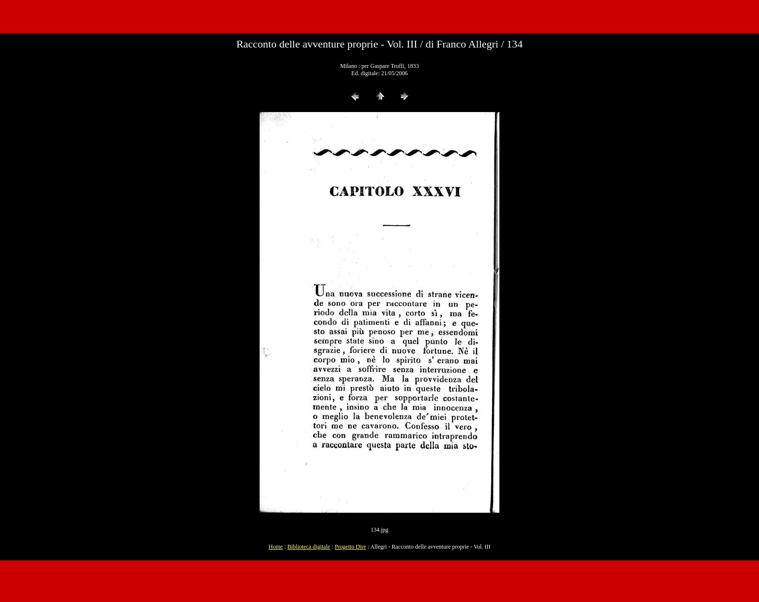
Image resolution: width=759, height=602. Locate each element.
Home (276, 546)
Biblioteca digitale (308, 546)
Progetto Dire (350, 546)
